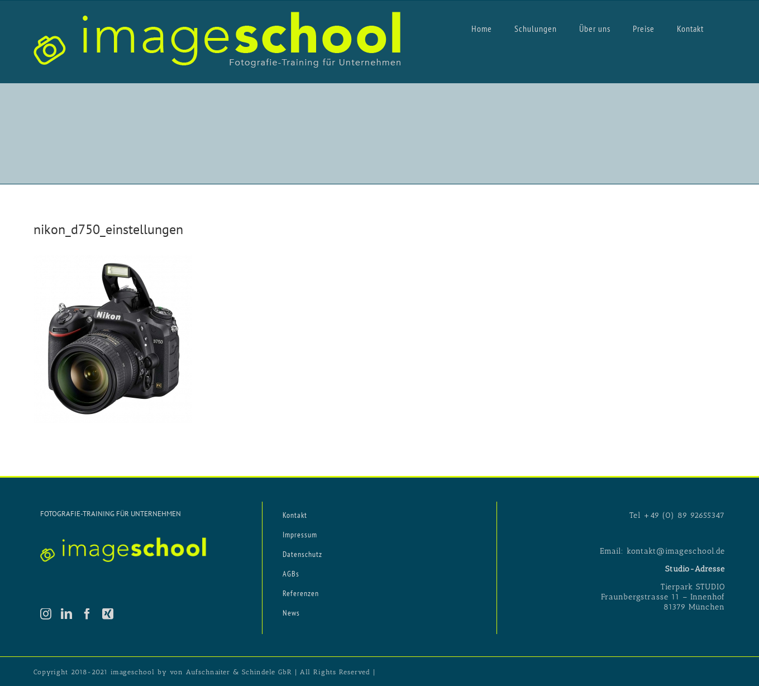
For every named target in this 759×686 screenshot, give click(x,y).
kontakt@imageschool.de (676, 551)
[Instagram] (46, 614)
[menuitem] (481, 28)
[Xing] (108, 614)
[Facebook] (87, 614)
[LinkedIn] (67, 614)
